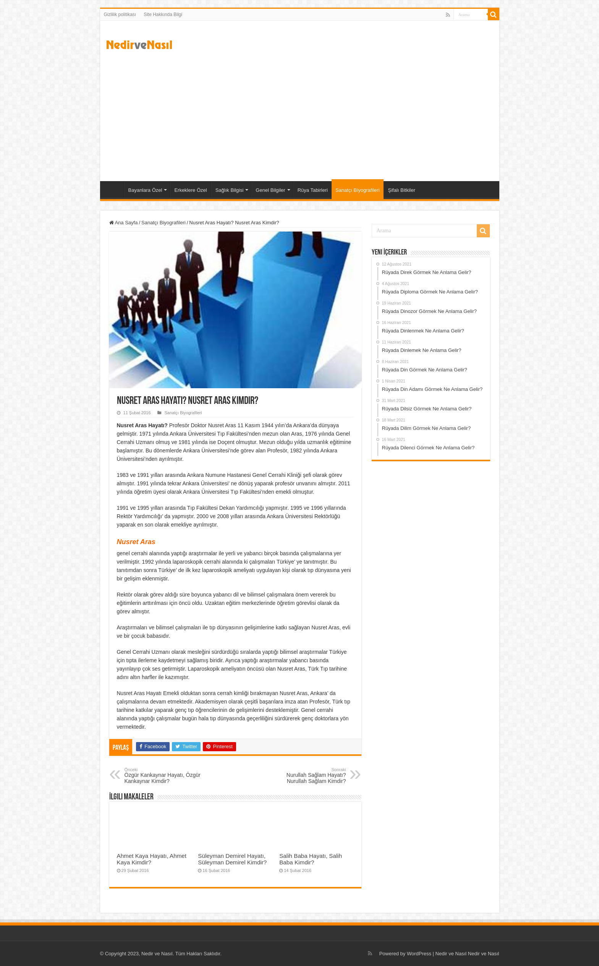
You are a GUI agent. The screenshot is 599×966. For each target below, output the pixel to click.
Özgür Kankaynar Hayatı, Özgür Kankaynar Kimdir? (164, 775)
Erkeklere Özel (190, 190)
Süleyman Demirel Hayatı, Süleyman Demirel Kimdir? (232, 859)
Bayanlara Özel (145, 190)
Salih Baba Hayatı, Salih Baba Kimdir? (310, 859)
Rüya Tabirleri (313, 190)
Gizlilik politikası (120, 14)
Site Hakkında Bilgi (163, 14)
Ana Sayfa (114, 189)
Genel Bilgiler (270, 190)
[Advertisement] (300, 116)
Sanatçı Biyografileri (357, 190)
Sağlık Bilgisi (229, 190)
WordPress (419, 953)
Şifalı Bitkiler (402, 190)
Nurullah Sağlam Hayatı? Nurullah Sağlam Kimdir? (307, 775)
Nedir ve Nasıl (483, 953)
